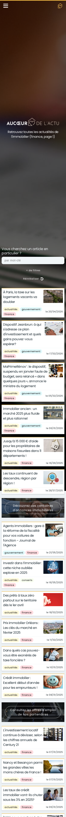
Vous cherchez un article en (25, 251)
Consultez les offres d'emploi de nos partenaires (33, 712)
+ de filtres (33, 270)
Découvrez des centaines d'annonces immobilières (33, 508)
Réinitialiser (33, 278)
